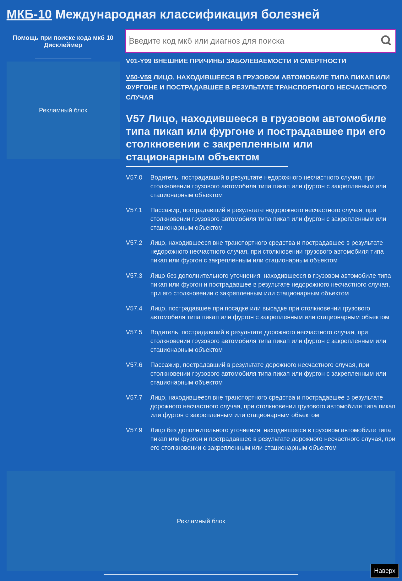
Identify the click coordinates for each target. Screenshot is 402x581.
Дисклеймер (63, 44)
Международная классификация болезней (163, 14)
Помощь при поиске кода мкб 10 (63, 37)
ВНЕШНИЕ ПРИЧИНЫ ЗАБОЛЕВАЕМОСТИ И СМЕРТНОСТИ (236, 60)
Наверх (384, 570)
